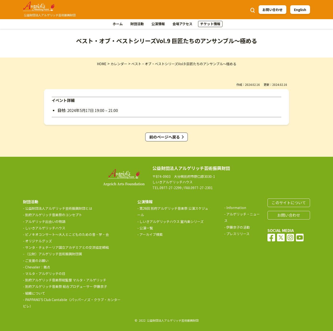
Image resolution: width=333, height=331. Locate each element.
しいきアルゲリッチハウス (45, 228)
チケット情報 (210, 23)
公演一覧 (146, 228)
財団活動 (137, 23)
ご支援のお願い (37, 260)
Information (236, 207)
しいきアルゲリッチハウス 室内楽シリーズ (171, 221)
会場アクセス (182, 23)
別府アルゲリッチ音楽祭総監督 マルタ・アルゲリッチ (65, 280)
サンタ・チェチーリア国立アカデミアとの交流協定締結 (67, 247)
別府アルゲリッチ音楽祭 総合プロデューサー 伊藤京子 (66, 286)
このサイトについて (289, 202)
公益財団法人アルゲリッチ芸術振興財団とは (58, 208)
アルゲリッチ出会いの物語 (45, 221)
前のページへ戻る (164, 137)
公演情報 (158, 23)
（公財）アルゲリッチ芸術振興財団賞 (53, 253)
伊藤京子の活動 (238, 227)
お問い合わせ (272, 9)
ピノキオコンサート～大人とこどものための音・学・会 (67, 234)
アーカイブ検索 (151, 234)
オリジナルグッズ (38, 240)
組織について (35, 293)
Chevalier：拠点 (37, 267)
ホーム (118, 23)
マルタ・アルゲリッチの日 (45, 273)
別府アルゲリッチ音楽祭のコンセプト (53, 214)
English (300, 9)
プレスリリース (238, 233)
